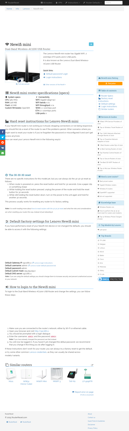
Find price (110, 84)
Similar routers (106, 109)
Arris (100, 263)
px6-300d (101, 230)
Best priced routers (105, 181)
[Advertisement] (49, 27)
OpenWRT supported (105, 192)
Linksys (101, 248)
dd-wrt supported (104, 196)
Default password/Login (55, 74)
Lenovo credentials (38, 352)
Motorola (101, 267)
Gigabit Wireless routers (106, 185)
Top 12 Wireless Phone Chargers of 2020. (109, 218)
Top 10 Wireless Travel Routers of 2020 (110, 128)
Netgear (101, 244)
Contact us (91, 417)
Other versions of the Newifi (54, 84)
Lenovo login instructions (42, 263)
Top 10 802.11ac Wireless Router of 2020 (109, 169)
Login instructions (52, 77)
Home (9, 9)
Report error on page (82, 393)
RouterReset (12, 3)
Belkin (100, 255)
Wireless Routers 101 (105, 207)
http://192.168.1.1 (42, 331)
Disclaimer (91, 424)
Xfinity (100, 270)
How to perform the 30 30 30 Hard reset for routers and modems (109, 212)
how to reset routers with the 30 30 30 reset (47, 209)
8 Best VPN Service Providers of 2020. (109, 123)
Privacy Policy (92, 428)
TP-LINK (101, 240)
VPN (58, 3)
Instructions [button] (72, 3)
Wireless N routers (105, 189)
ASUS (100, 252)
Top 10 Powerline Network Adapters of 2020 (107, 140)
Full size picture (22, 84)
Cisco (100, 259)
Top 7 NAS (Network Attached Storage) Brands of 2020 (108, 134)
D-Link (100, 274)
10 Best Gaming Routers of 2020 (109, 149)
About (90, 414)
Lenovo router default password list (42, 266)
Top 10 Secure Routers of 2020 (109, 158)
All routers (46, 3)
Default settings (106, 104)
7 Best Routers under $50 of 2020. (110, 145)
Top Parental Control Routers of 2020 (109, 154)
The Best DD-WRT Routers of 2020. (108, 163)
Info (17, 9)
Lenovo (26, 9)
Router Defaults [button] (92, 3)
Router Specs (105, 96)
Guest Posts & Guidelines (96, 421)
